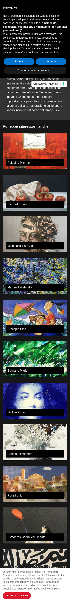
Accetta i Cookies (17, 595)
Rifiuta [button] (19, 61)
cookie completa (50, 588)
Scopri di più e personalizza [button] (35, 70)
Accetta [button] (51, 61)
